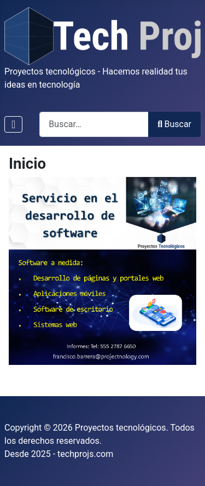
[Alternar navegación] (13, 124)
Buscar (174, 124)
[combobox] (94, 124)
